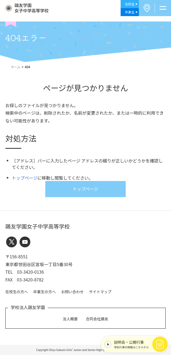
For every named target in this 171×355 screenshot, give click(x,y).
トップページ (25, 178)
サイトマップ (100, 291)
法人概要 (70, 318)
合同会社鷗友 (97, 318)
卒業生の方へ (44, 291)
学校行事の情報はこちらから (139, 344)
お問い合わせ (72, 291)
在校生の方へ (16, 291)
